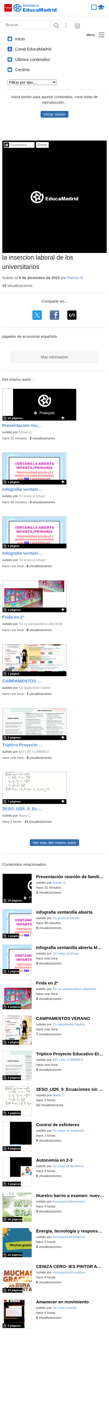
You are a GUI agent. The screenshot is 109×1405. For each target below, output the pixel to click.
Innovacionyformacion (69, 1201)
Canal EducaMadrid (33, 49)
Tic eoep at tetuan (32, 496)
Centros (22, 69)
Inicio (20, 39)
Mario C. (25, 815)
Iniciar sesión (54, 114)
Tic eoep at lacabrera (68, 1130)
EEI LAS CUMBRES (34, 751)
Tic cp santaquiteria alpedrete (40, 624)
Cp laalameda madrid (35, 687)
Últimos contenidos (32, 59)
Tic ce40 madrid (64, 1307)
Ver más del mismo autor (54, 842)
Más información (54, 357)
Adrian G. (26, 432)
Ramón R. (75, 278)
